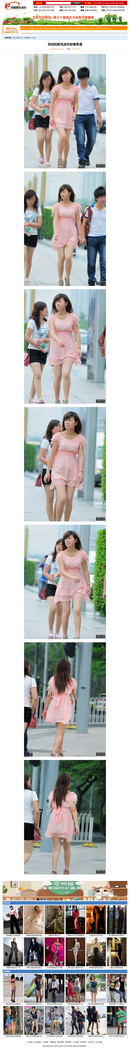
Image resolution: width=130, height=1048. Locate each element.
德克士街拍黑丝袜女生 (117, 1036)
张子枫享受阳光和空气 (117, 935)
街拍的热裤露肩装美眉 (96, 1004)
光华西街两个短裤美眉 (54, 1036)
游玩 (40, 10)
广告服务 (45, 1042)
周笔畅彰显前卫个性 (13, 968)
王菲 (103, 3)
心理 (107, 10)
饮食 (95, 7)
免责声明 (68, 1042)
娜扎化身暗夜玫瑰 (116, 968)
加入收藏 (99, 1042)
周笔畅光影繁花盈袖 (96, 968)
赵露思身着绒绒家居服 (34, 935)
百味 (48, 10)
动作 (66, 10)
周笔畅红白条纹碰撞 (13, 935)
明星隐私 (121, 7)
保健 (91, 7)
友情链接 (38, 1042)
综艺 (52, 7)
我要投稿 (53, 1042)
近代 (70, 7)
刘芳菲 (95, 3)
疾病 (111, 7)
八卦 (40, 7)
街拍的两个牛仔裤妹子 (117, 1004)
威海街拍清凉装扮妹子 (96, 1036)
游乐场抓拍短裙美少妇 (75, 1004)
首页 (14, 38)
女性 (115, 7)
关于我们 (30, 1042)
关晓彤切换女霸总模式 (34, 968)
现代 (66, 7)
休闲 (70, 10)
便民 (52, 10)
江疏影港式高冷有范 (96, 935)
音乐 (111, 10)
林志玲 (107, 3)
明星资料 (121, 10)
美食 (44, 10)
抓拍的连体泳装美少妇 (34, 1004)
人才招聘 (76, 1042)
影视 (48, 7)
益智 (74, 10)
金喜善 (112, 3)
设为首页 (91, 1042)
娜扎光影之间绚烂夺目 (75, 968)
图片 (107, 7)
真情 (91, 10)
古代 (74, 7)
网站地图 (60, 1042)
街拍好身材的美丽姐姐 (13, 1036)
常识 (87, 7)
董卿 (99, 3)
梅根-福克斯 (119, 3)
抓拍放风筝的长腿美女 (13, 1004)
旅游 (115, 10)
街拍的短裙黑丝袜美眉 (54, 1004)
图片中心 (20, 38)
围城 (95, 10)
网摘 (87, 10)
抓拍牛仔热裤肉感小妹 (34, 1036)
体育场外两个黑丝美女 (75, 1036)
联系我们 (83, 1042)
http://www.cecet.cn (57, 49)
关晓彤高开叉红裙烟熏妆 (75, 935)
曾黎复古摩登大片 (54, 935)
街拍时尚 (28, 38)
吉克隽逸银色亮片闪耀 (54, 968)
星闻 (44, 7)
